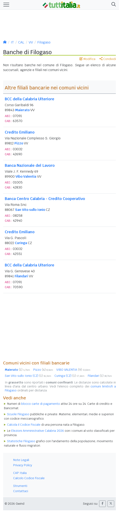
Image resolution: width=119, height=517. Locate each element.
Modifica (87, 59)
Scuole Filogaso (18, 414)
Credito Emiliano (20, 132)
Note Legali (21, 460)
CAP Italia (20, 473)
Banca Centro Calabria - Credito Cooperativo (45, 198)
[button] (113, 4)
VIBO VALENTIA (73, 370)
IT (12, 42)
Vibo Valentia (26, 176)
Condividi (108, 59)
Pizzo (18, 143)
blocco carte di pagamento (40, 404)
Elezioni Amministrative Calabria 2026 (37, 431)
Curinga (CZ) (69, 376)
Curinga (21, 243)
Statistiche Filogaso (21, 441)
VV (31, 42)
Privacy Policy (22, 465)
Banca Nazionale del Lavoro (30, 165)
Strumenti (20, 486)
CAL (21, 42)
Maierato (22, 110)
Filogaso (43, 42)
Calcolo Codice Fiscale (29, 478)
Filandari (21, 276)
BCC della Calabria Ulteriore (29, 99)
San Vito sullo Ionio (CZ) (28, 376)
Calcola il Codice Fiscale (23, 425)
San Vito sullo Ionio (30, 210)
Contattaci (20, 491)
